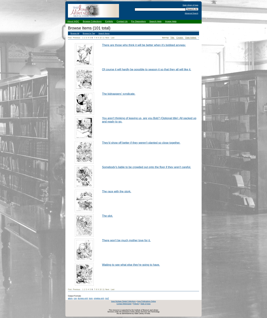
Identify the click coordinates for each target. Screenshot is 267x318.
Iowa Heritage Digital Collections (123, 301)
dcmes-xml (83, 298)
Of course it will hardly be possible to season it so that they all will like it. (146, 69)
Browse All (74, 33)
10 (100, 38)
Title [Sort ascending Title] (172, 37)
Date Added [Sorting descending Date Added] (191, 37)
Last (112, 38)
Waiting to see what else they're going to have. (131, 264)
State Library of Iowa (190, 5)
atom (70, 298)
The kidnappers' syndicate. (118, 93)
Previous (76, 38)
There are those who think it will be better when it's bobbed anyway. (144, 45)
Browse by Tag (89, 33)
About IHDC (73, 21)
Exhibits (109, 21)
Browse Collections (92, 21)
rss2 (107, 298)
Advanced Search (191, 13)
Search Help (155, 21)
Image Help (170, 21)
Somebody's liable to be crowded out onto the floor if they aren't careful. (146, 167)
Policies (136, 304)
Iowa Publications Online (146, 301)
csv (75, 298)
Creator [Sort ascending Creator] (180, 37)
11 (103, 38)
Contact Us (122, 21)
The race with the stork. (116, 191)
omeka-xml (99, 298)
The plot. (107, 215)
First (70, 38)
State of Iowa (145, 304)
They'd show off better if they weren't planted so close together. (141, 142)
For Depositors (138, 21)
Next (107, 38)
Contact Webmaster (123, 304)
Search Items (103, 33)
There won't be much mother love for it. (126, 240)
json (91, 298)
